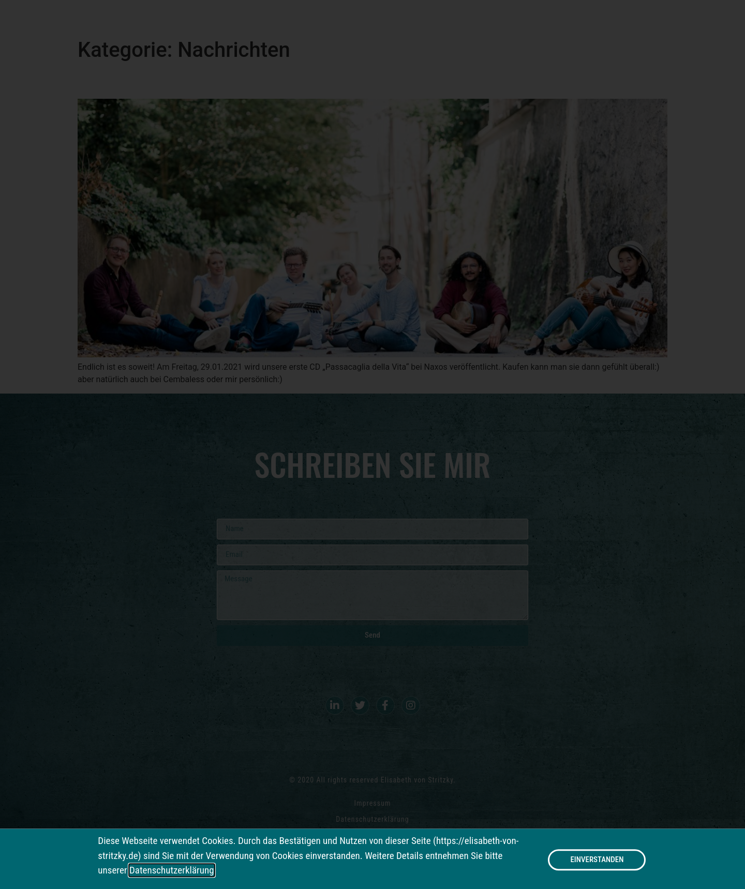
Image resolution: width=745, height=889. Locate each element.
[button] (597, 862)
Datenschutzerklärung (171, 873)
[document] (372, 444)
